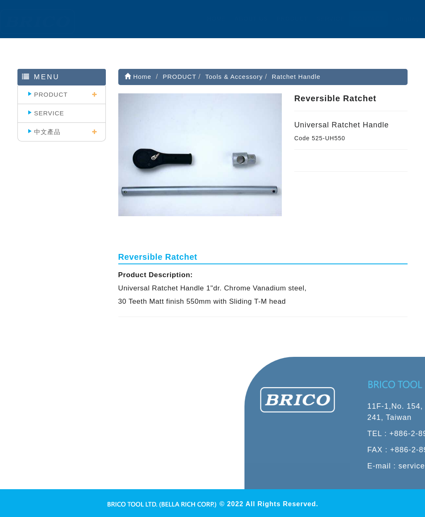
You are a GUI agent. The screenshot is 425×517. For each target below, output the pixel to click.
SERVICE (322, 18)
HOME (208, 18)
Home (138, 76)
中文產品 (47, 131)
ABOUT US (243, 18)
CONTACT (360, 18)
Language (401, 18)
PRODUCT (284, 18)
